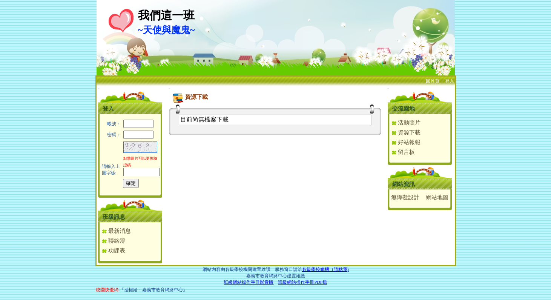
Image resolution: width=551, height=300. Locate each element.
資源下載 (406, 132)
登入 (449, 81)
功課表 (113, 251)
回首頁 (432, 81)
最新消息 (116, 231)
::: (98, 88)
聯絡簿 (113, 241)
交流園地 (403, 109)
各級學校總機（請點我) (325, 269)
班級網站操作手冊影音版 (248, 282)
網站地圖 (437, 197)
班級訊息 (114, 217)
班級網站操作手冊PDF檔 (302, 282)
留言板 (403, 152)
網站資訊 (403, 184)
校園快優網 (107, 289)
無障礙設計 (405, 197)
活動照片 (406, 123)
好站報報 (406, 142)
